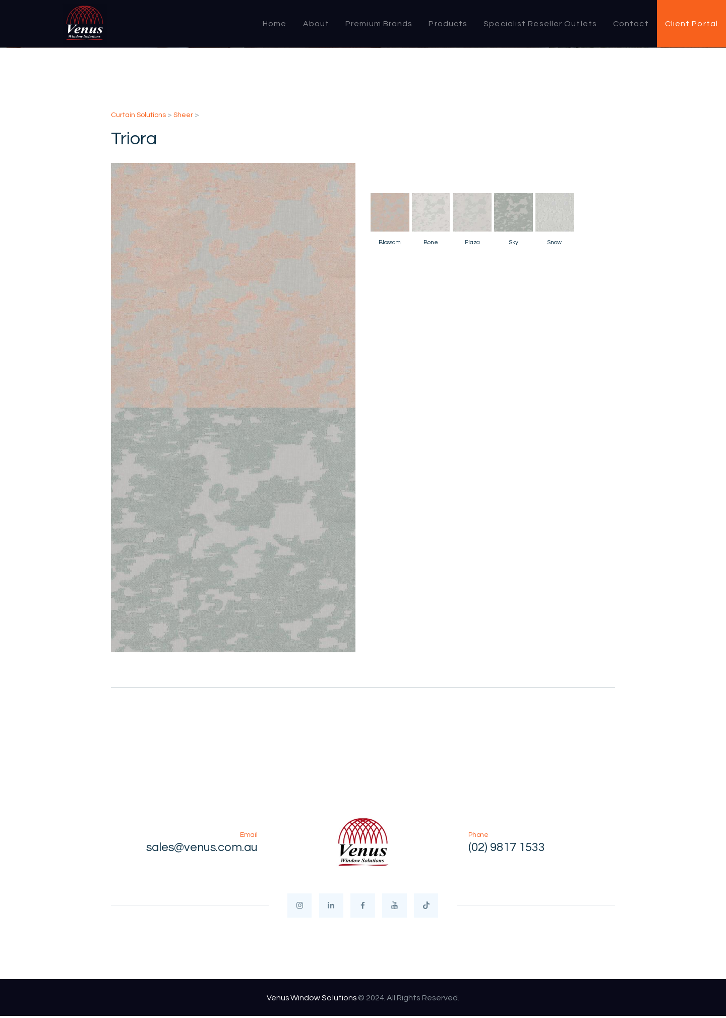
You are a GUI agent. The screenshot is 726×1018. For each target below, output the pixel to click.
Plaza (472, 242)
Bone (431, 242)
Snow (554, 242)
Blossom (390, 242)
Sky (513, 242)
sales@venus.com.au (201, 847)
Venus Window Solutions (311, 999)
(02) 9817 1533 (506, 847)
